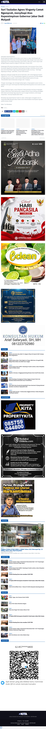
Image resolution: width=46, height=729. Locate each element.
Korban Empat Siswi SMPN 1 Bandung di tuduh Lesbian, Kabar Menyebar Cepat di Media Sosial (26, 367)
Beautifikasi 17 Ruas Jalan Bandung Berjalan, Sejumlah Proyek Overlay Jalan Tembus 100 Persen (37, 132)
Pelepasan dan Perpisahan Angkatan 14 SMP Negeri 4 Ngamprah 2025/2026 (7, 132)
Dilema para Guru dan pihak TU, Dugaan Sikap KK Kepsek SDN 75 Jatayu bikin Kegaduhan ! (26, 354)
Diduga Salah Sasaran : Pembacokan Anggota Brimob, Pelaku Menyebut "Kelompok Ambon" (26, 392)
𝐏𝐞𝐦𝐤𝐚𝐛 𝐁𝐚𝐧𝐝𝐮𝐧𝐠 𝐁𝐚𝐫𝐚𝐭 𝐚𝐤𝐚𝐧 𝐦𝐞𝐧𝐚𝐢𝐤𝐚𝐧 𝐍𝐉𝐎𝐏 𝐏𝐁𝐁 (21, 574)
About (22, 724)
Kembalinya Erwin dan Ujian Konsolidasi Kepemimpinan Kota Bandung (21, 132)
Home (18, 724)
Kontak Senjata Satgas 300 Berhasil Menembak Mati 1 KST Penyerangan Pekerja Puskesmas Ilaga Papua (26, 562)
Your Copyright (26, 720)
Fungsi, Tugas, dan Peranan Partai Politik (19, 597)
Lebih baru (4, 138)
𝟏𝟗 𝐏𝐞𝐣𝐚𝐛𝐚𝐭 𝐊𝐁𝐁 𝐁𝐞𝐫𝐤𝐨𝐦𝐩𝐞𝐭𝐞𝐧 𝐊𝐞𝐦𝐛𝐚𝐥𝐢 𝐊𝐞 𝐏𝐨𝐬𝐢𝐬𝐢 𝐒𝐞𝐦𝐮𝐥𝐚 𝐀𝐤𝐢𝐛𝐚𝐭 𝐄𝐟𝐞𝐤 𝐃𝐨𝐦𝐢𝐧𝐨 (26, 580)
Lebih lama (42, 138)
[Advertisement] (23, 699)
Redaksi (27, 724)
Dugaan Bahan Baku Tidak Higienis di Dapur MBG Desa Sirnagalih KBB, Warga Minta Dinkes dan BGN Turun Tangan (26, 361)
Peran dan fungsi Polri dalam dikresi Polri (19, 610)
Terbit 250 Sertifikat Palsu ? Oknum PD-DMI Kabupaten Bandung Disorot (26, 586)
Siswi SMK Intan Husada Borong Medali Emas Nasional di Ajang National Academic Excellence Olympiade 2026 (26, 386)
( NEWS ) (7, 6)
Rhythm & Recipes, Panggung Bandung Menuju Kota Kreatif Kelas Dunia (26, 373)
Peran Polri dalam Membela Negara (17, 603)
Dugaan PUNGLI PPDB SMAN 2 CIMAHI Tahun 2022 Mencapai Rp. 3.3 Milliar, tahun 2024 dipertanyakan (22, 550)
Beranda (3, 6)
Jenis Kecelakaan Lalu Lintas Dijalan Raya (19, 635)
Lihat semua (42, 115)
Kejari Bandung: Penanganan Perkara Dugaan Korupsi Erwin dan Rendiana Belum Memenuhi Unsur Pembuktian (24, 380)
